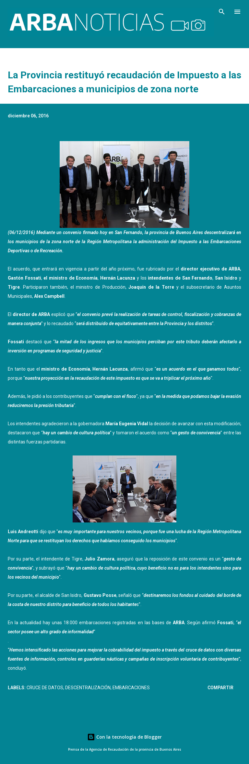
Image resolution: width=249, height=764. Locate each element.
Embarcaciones (131, 687)
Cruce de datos (45, 687)
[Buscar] (222, 12)
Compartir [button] (220, 687)
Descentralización (88, 687)
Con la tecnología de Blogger (124, 737)
